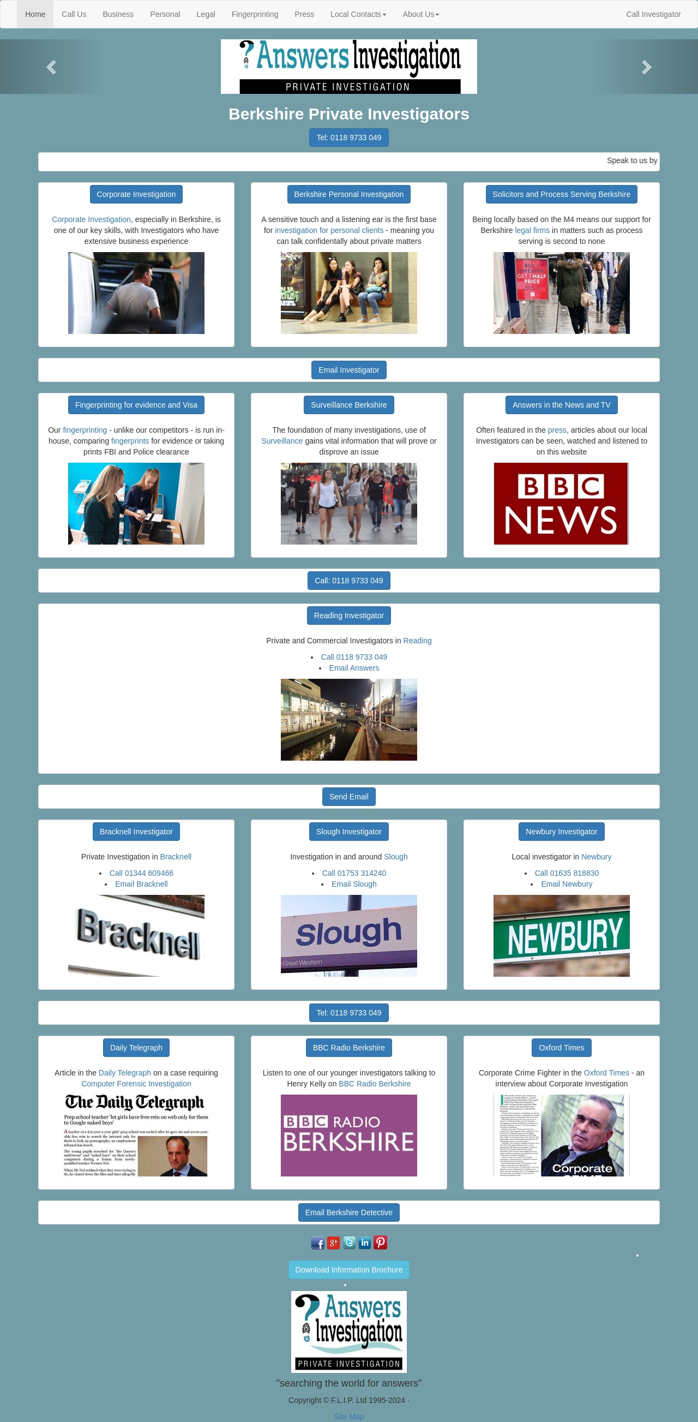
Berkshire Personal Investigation (349, 194)
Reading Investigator (349, 615)
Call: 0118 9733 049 (349, 580)
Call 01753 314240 (354, 873)
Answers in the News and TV (562, 405)
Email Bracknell (141, 884)
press (557, 430)
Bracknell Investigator (136, 831)
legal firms (532, 230)
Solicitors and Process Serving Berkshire (562, 194)
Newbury (596, 856)
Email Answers (354, 668)
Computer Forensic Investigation (136, 1083)
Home (39, 13)
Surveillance (282, 441)
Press (304, 14)
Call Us (74, 14)
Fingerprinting (255, 14)
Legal (206, 14)
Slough (396, 856)
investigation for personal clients (329, 230)
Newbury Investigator (562, 831)
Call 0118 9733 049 (354, 657)
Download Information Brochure (349, 1269)
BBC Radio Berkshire (349, 1047)
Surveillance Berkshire (349, 405)
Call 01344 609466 (142, 873)
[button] (52, 66)
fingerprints (130, 441)
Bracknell (176, 856)
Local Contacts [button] (358, 14)
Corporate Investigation (136, 194)
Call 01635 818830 (567, 873)
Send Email (349, 796)
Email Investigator (348, 370)
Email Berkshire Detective (349, 1212)
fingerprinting (85, 430)
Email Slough (354, 884)
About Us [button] (421, 14)
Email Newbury (566, 884)
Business (118, 14)
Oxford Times (561, 1047)
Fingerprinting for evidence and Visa (136, 405)
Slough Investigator (349, 831)
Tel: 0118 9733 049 (348, 137)
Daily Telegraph (136, 1047)
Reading (418, 640)
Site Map (349, 1416)
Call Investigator (654, 14)
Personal (165, 14)
